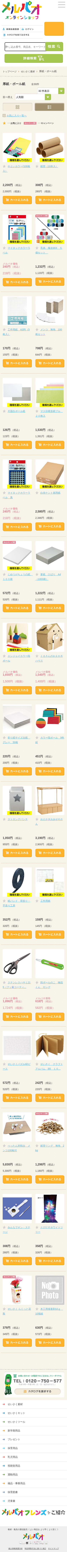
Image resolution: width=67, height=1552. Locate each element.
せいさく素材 (28, 71)
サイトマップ (53, 1548)
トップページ (10, 71)
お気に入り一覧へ (17, 115)
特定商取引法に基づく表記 (35, 1548)
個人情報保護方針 (15, 1548)
